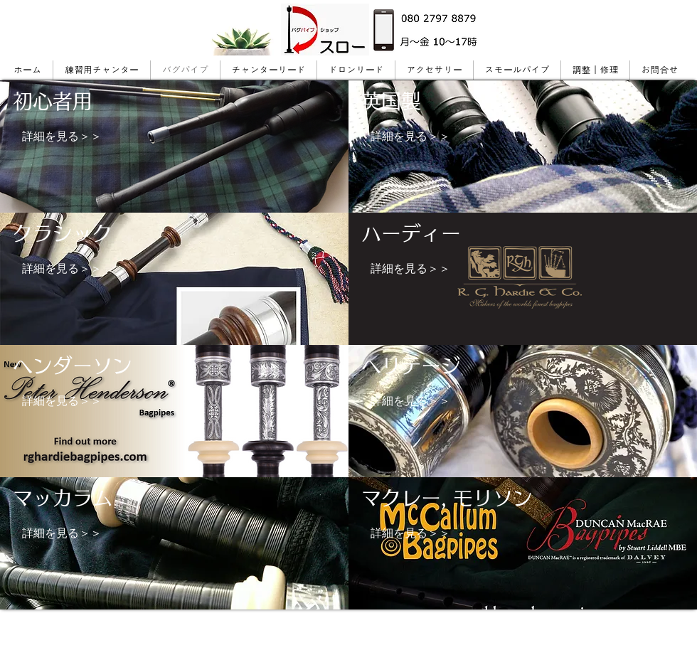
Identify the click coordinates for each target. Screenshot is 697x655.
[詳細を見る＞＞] (62, 136)
